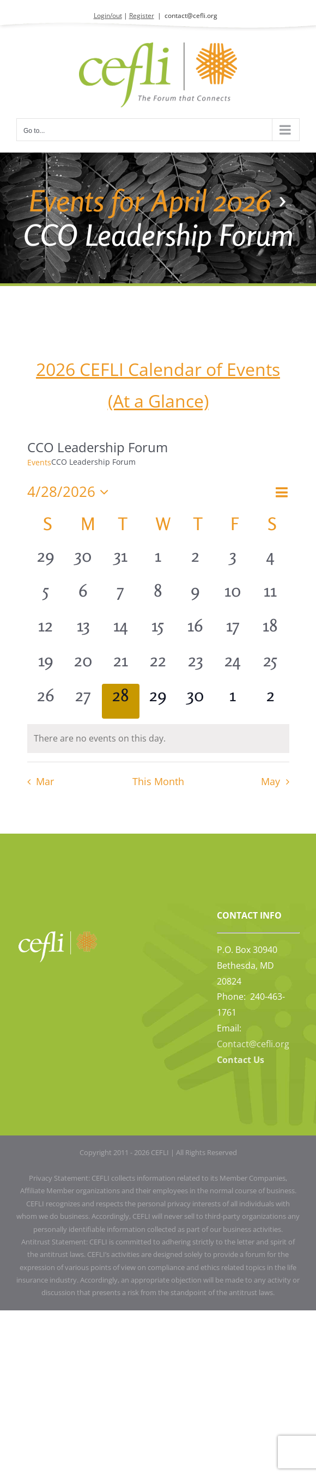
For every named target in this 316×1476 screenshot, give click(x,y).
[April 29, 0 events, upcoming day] (158, 701)
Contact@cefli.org (253, 1044)
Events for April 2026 (150, 200)
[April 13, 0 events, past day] (83, 631)
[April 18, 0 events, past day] (270, 631)
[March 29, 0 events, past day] (46, 561)
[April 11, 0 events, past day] (270, 596)
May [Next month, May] (270, 781)
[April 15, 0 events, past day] (158, 631)
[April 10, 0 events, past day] (233, 596)
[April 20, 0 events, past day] (83, 666)
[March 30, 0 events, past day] (83, 561)
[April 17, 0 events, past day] (233, 631)
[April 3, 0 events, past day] (233, 561)
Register (141, 15)
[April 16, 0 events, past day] (195, 631)
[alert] (158, 738)
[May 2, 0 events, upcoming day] (270, 701)
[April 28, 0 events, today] (120, 701)
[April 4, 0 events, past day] (270, 561)
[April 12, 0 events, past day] (46, 631)
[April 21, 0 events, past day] (120, 666)
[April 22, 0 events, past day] (158, 666)
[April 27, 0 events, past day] (83, 701)
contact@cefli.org (191, 15)
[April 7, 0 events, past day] (120, 596)
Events (39, 462)
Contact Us (240, 1060)
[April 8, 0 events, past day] (158, 596)
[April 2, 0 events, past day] (195, 561)
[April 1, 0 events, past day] (158, 561)
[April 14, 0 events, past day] (120, 631)
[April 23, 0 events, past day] (195, 666)
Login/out (108, 15)
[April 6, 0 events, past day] (83, 596)
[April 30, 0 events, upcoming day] (195, 701)
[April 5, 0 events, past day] (46, 596)
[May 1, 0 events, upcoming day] (233, 701)
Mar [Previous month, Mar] (45, 781)
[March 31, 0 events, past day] (120, 561)
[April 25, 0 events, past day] (270, 666)
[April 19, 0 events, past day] (46, 666)
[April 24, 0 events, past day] (233, 666)
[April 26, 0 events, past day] (46, 701)
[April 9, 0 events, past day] (195, 596)
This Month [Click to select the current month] (158, 781)
